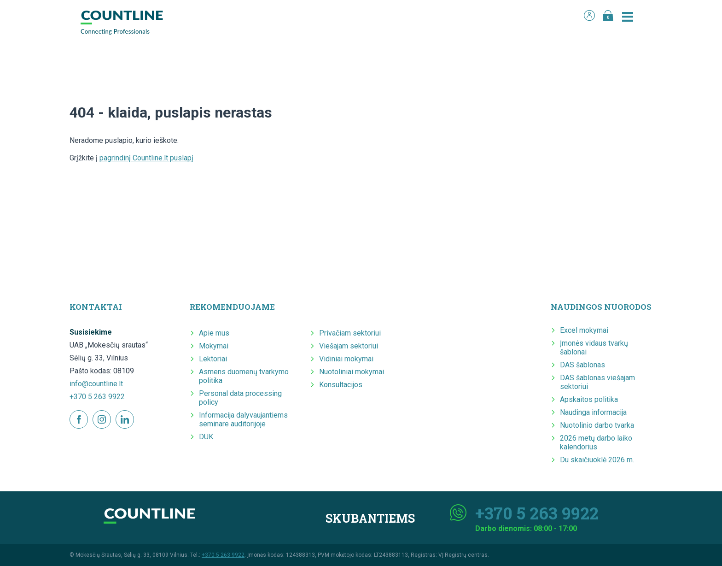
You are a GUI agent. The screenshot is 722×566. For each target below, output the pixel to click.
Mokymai (213, 346)
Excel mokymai (584, 330)
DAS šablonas (582, 364)
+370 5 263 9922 (97, 396)
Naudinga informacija (593, 412)
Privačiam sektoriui (350, 333)
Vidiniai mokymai (346, 358)
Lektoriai (213, 358)
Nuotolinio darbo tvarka (597, 425)
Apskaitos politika (589, 399)
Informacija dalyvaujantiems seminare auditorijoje (243, 419)
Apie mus (214, 333)
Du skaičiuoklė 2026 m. (597, 459)
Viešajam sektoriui (348, 346)
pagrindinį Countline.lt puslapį (146, 157)
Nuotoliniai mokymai (351, 371)
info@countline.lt (96, 383)
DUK (206, 436)
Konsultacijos (340, 384)
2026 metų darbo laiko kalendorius (596, 442)
